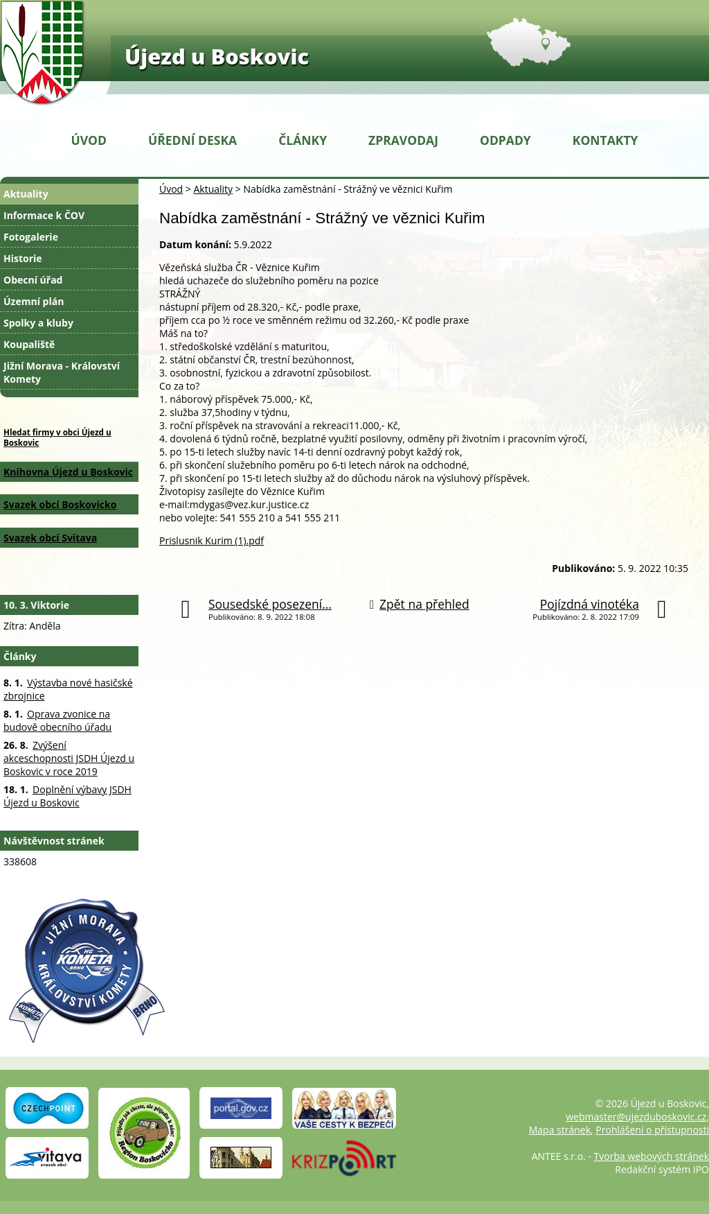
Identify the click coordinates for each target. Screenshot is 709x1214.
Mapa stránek (560, 1129)
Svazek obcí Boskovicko (59, 504)
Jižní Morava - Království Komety (61, 372)
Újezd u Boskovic (217, 56)
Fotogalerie (30, 236)
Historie (22, 258)
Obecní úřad (32, 279)
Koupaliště (29, 344)
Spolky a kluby (38, 322)
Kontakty (605, 140)
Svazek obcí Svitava (50, 537)
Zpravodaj (403, 140)
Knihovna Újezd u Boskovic (68, 471)
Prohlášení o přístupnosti (652, 1129)
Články (302, 140)
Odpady (505, 140)
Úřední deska (192, 140)
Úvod (89, 140)
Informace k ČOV (43, 215)
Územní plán (33, 301)
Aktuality (213, 189)
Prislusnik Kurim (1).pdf (211, 540)
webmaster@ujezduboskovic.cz (636, 1116)
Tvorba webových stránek (651, 1156)
